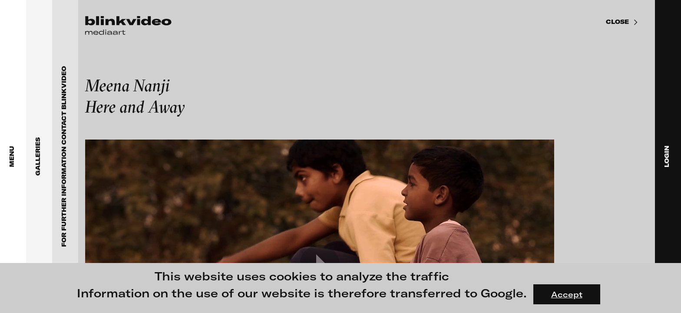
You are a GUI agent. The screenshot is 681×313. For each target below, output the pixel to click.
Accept (566, 294)
